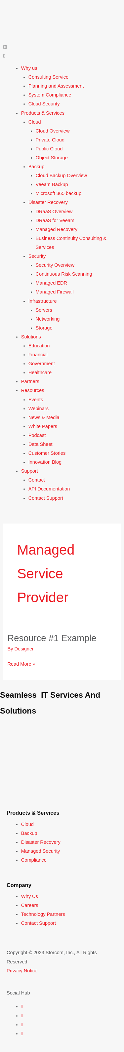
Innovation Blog (45, 462)
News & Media (44, 417)
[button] (62, 47)
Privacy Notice (22, 970)
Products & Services (42, 113)
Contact (36, 480)
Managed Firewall (55, 291)
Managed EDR (51, 283)
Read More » (21, 663)
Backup (36, 166)
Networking (48, 319)
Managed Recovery (56, 229)
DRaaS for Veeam (55, 220)
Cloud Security (44, 103)
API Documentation (49, 488)
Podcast (37, 435)
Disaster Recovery (48, 202)
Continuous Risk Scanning (64, 274)
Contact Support (45, 498)
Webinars (38, 408)
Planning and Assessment (56, 86)
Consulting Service (48, 77)
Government (41, 363)
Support (29, 471)
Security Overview (55, 265)
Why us (29, 68)
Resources (32, 390)
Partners (30, 381)
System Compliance (49, 94)
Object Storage (52, 157)
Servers (44, 310)
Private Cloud (50, 139)
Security (37, 256)
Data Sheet (40, 444)
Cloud (34, 122)
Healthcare (40, 372)
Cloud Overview (53, 131)
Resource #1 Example (51, 638)
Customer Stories (47, 453)
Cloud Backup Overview (61, 175)
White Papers (43, 426)
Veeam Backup (52, 184)
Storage (44, 328)
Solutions (31, 336)
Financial (38, 354)
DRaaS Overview (54, 211)
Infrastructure (42, 301)
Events (35, 399)
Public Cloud (49, 148)
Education (39, 345)
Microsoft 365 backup (59, 193)
